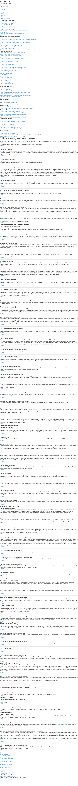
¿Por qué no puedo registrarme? (7, 26)
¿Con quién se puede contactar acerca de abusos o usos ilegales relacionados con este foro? (20, 134)
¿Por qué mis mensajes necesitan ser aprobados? (11, 68)
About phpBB (24, 717)
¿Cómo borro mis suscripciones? (7, 124)
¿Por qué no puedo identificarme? (7, 29)
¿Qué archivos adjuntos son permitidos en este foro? (11, 127)
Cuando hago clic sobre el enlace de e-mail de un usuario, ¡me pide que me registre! (18, 49)
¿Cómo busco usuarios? (5, 115)
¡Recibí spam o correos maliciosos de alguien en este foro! (12, 103)
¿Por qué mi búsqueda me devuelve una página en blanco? (13, 114)
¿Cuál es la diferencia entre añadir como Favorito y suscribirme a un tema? (16, 120)
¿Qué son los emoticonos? (6, 76)
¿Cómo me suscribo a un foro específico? (9, 123)
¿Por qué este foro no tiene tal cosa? (8, 133)
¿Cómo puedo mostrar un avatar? (7, 46)
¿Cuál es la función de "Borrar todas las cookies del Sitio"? (12, 35)
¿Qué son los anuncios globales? (7, 79)
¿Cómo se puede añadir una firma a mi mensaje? (10, 55)
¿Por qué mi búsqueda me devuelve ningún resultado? (12, 112)
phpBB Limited (51, 715)
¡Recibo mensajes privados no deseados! (9, 102)
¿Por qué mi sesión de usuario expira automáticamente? (12, 33)
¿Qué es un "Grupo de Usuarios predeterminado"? (11, 96)
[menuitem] (5, 8)
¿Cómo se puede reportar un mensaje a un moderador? (12, 65)
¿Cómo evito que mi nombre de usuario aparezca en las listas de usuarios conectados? (19, 39)
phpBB (67, 264)
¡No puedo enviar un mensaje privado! (8, 101)
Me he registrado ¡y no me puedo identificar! (9, 27)
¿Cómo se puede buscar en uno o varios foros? (10, 111)
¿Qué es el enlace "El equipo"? (6, 98)
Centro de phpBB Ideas (62, 724)
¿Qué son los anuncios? (5, 80)
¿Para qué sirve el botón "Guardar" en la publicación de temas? (14, 67)
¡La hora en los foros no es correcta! (8, 41)
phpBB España (14, 779)
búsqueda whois (28, 734)
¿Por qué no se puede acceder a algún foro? (9, 61)
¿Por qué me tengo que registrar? (7, 23)
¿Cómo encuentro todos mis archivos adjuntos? (10, 128)
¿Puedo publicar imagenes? (6, 77)
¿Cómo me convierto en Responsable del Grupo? (10, 93)
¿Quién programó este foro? (6, 131)
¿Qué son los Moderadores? (6, 89)
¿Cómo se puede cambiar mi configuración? (9, 38)
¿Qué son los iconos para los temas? (8, 84)
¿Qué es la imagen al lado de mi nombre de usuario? (11, 45)
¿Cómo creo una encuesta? (6, 57)
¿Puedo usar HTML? (4, 74)
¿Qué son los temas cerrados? (6, 83)
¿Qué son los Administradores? (7, 87)
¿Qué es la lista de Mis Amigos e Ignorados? (9, 106)
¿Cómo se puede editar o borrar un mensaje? (10, 54)
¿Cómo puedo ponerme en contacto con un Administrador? (13, 136)
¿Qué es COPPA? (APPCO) (6, 24)
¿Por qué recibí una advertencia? (7, 64)
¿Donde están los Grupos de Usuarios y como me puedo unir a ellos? (15, 92)
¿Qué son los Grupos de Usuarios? (7, 90)
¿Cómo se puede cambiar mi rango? (8, 48)
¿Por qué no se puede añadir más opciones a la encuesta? (13, 58)
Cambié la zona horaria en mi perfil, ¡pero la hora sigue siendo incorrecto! (16, 42)
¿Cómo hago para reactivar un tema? (8, 70)
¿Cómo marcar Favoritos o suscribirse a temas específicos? (13, 121)
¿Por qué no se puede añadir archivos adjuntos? (10, 62)
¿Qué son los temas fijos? (5, 82)
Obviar (1, 5)
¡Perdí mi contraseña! (4, 32)
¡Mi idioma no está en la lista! (6, 43)
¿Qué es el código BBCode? (6, 73)
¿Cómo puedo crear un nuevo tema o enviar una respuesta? (13, 52)
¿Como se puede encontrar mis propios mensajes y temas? (13, 117)
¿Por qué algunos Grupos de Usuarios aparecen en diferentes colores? (15, 95)
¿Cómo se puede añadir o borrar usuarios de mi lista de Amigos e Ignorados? (17, 108)
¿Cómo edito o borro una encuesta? (8, 60)
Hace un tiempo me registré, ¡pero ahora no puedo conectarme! (14, 30)
